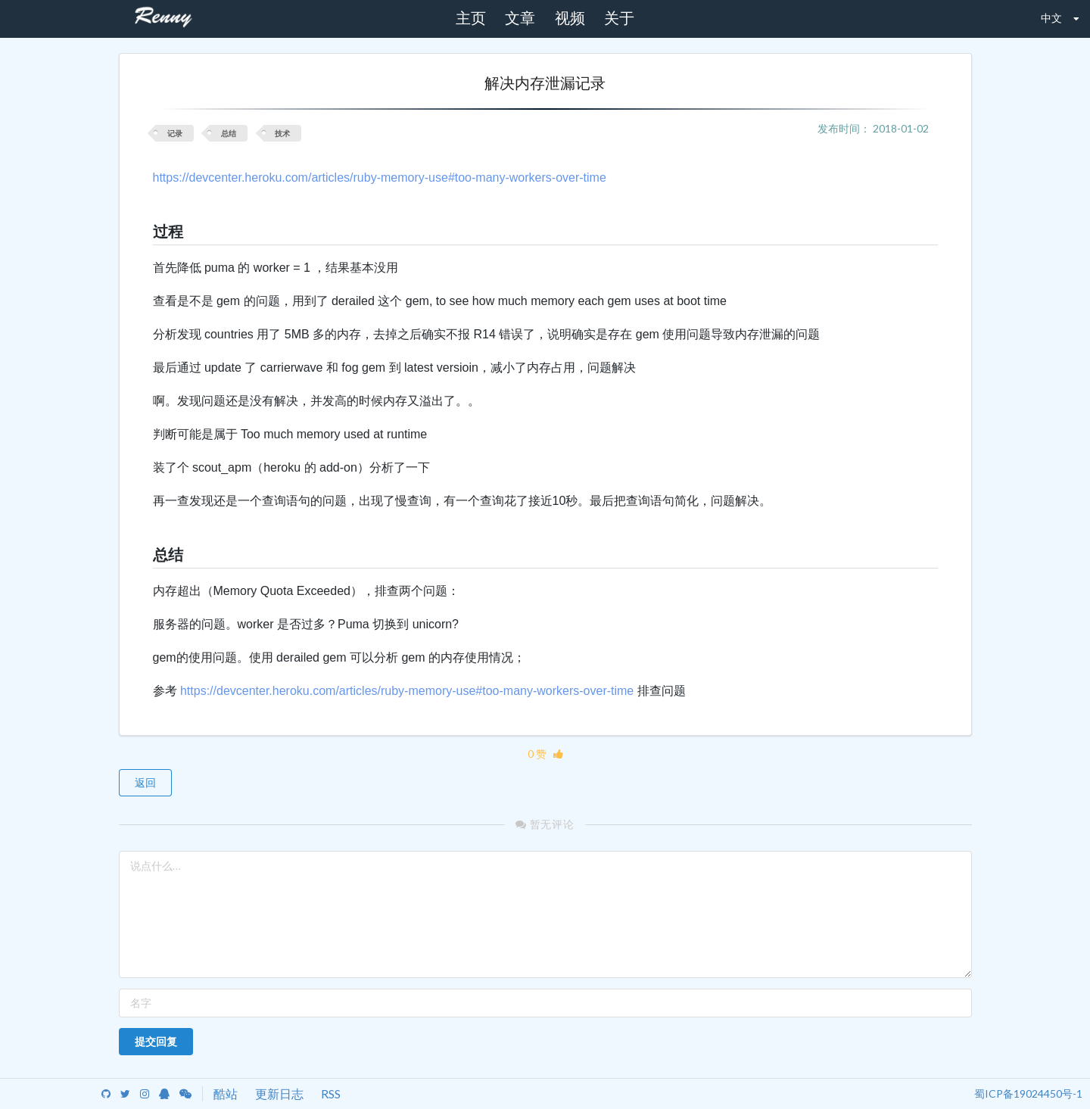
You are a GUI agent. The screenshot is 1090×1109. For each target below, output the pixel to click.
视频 (570, 18)
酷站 (225, 1093)
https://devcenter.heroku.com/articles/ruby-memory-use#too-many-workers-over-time (379, 177)
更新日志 (279, 1093)
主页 (471, 18)
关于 (619, 18)
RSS (331, 1093)
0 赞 (545, 753)
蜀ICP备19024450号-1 (1028, 1093)
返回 (145, 782)
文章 (520, 18)
